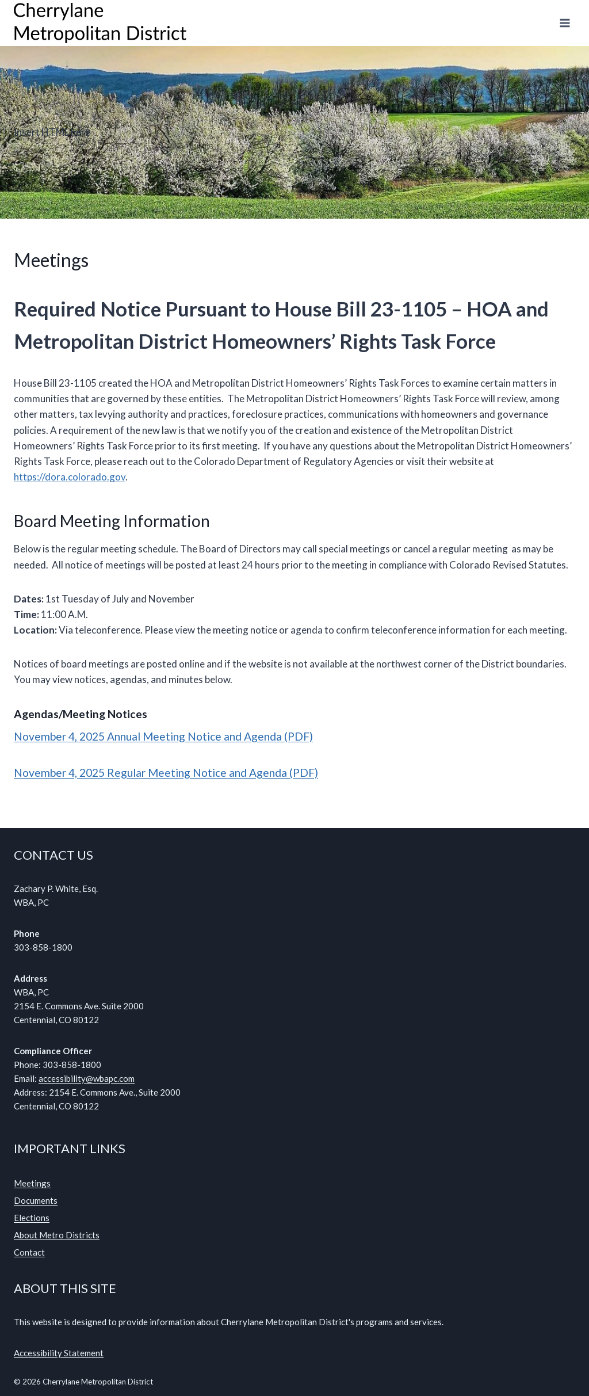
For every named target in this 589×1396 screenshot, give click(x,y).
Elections (31, 1217)
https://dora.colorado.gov (69, 477)
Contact (29, 1252)
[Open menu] (564, 23)
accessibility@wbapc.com (87, 1078)
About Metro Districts (57, 1235)
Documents (36, 1200)
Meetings (32, 1183)
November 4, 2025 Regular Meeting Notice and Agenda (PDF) (166, 772)
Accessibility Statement (59, 1353)
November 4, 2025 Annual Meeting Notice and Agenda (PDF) (163, 736)
